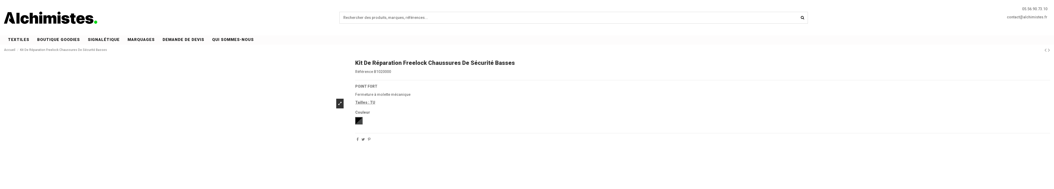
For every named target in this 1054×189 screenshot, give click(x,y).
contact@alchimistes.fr (1027, 17)
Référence (364, 72)
